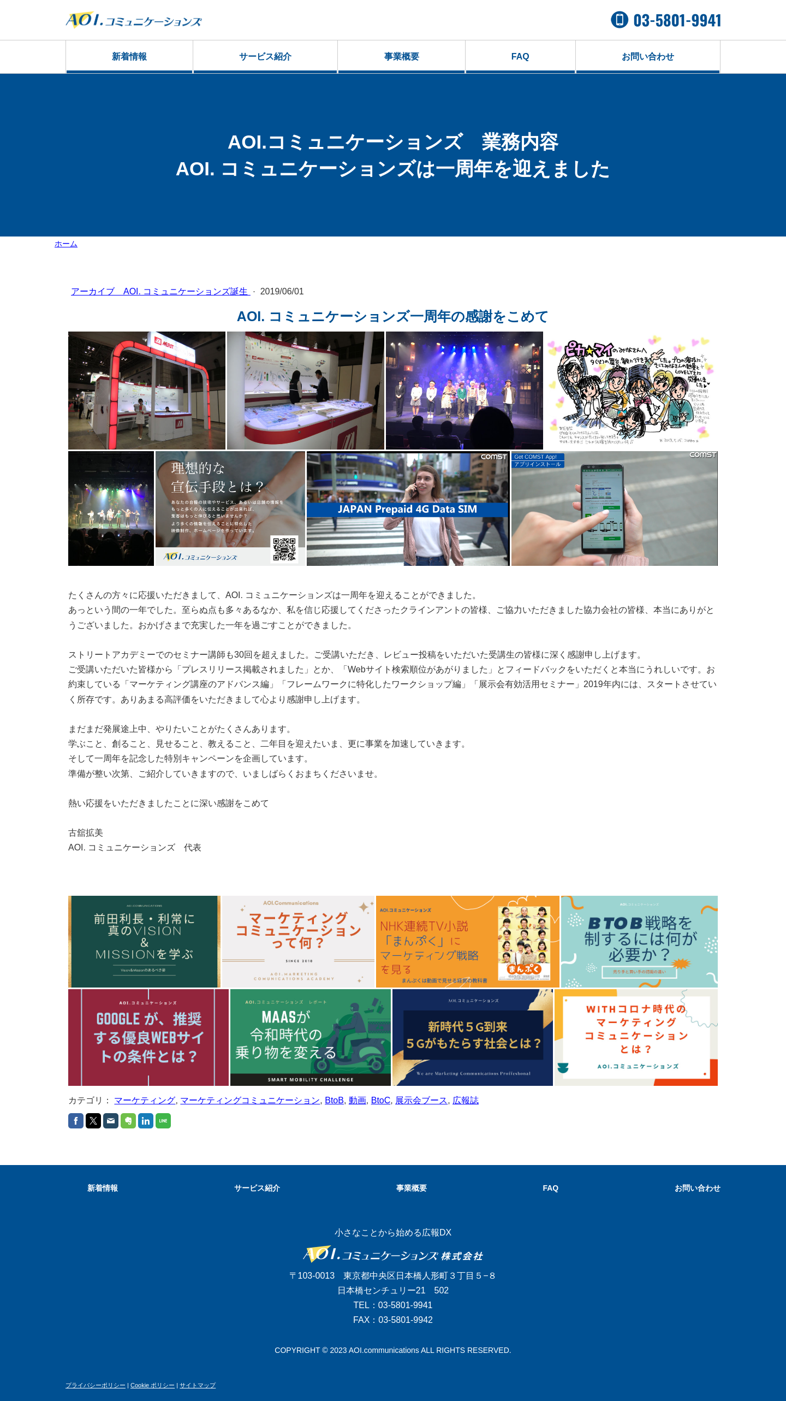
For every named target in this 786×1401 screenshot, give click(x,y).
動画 (357, 1100)
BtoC (381, 1100)
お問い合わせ (648, 56)
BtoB (334, 1100)
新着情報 (129, 56)
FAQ (520, 56)
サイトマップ (198, 1385)
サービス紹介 (265, 56)
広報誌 (465, 1100)
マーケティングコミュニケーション (250, 1100)
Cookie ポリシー (152, 1385)
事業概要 (401, 56)
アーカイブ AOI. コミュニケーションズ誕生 (161, 291)
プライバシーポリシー (96, 1385)
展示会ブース (421, 1100)
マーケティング (144, 1100)
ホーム (66, 243)
